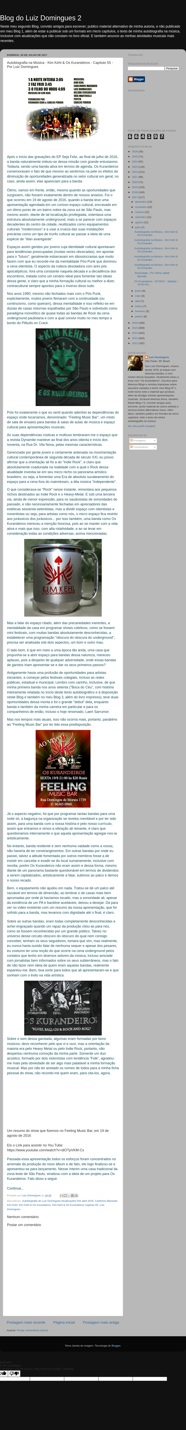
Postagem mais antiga (101, 1322)
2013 (135, 338)
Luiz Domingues (159, 357)
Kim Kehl (12, 1205)
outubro (140, 212)
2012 (135, 343)
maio (138, 295)
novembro (141, 207)
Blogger (116, 1345)
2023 (135, 166)
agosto (139, 222)
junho (138, 290)
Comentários (139, 447)
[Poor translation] (14, 1373)
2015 (135, 327)
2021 (135, 176)
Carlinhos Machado (106, 1200)
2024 (135, 161)
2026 (135, 151)
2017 (135, 197)
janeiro (139, 316)
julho (138, 227)
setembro (141, 217)
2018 (135, 192)
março (139, 306)
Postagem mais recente (26, 1322)
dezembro (141, 201)
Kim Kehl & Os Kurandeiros (35, 1205)
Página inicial (64, 1322)
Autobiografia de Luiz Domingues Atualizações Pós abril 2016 (57, 1200)
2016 (135, 322)
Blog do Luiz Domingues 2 (40, 18)
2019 (135, 187)
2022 (135, 171)
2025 (135, 156)
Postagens (138, 440)
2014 (135, 332)
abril (138, 301)
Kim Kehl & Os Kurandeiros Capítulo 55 (75, 1205)
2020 (135, 182)
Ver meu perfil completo (141, 426)
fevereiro (140, 311)
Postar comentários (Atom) (32, 1330)
